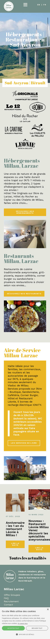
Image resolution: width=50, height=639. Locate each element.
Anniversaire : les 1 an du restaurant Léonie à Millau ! (15, 529)
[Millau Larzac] (8, 6)
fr (44, 5)
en (38, 5)
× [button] (48, 610)
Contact (8, 604)
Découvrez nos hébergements (25, 212)
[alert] (25, 623)
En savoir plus (23, 623)
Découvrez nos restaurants (24, 294)
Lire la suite (15, 544)
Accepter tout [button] (13, 628)
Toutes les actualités (27, 558)
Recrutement (11, 601)
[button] (25, 5)
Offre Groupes (12, 595)
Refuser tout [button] (37, 628)
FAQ (6, 598)
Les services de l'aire (24, 443)
